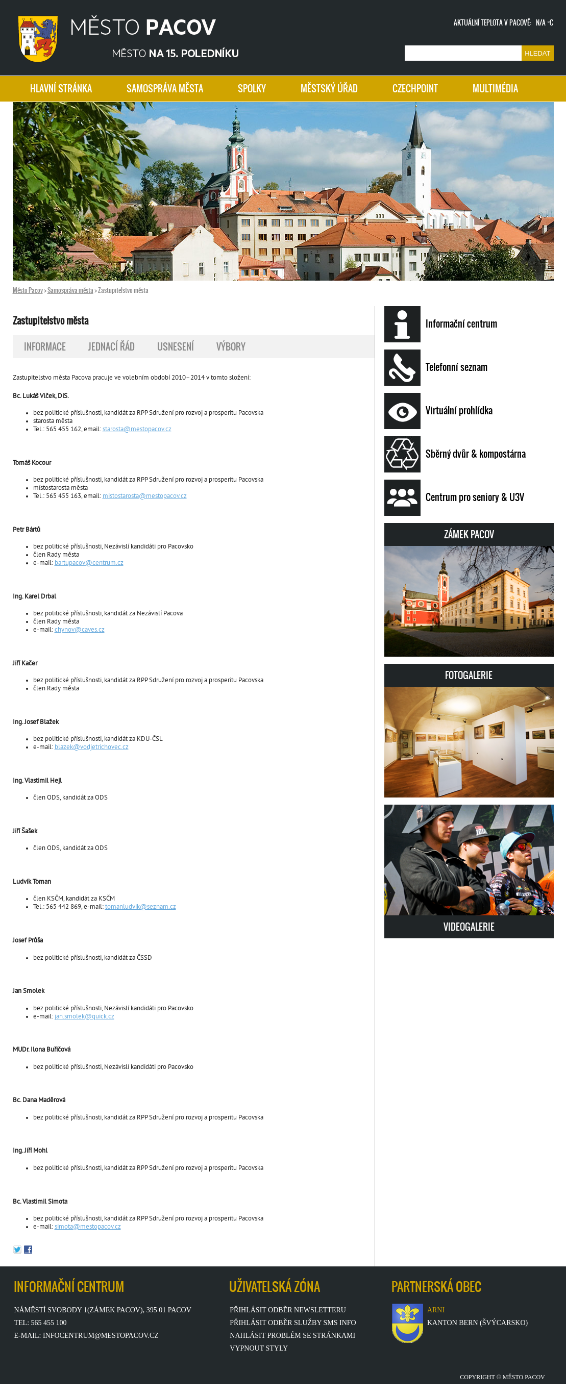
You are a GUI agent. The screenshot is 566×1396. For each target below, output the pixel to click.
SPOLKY (252, 88)
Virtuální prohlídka (438, 411)
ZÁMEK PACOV (469, 592)
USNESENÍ (175, 347)
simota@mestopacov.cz (88, 1227)
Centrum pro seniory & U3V (454, 498)
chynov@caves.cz (80, 630)
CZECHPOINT (415, 88)
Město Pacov (28, 290)
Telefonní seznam (435, 368)
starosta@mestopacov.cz (137, 430)
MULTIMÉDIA (495, 88)
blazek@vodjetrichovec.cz (92, 747)
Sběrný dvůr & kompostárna (455, 454)
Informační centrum (440, 324)
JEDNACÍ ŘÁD (111, 347)
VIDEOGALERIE (469, 869)
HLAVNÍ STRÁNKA (61, 88)
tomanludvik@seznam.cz (140, 907)
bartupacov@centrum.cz (89, 563)
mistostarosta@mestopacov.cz (145, 496)
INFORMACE (45, 347)
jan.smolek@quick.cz (84, 1017)
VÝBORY (230, 347)
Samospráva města (70, 290)
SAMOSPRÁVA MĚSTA (165, 88)
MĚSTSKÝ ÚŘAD (329, 88)
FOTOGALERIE (469, 732)
